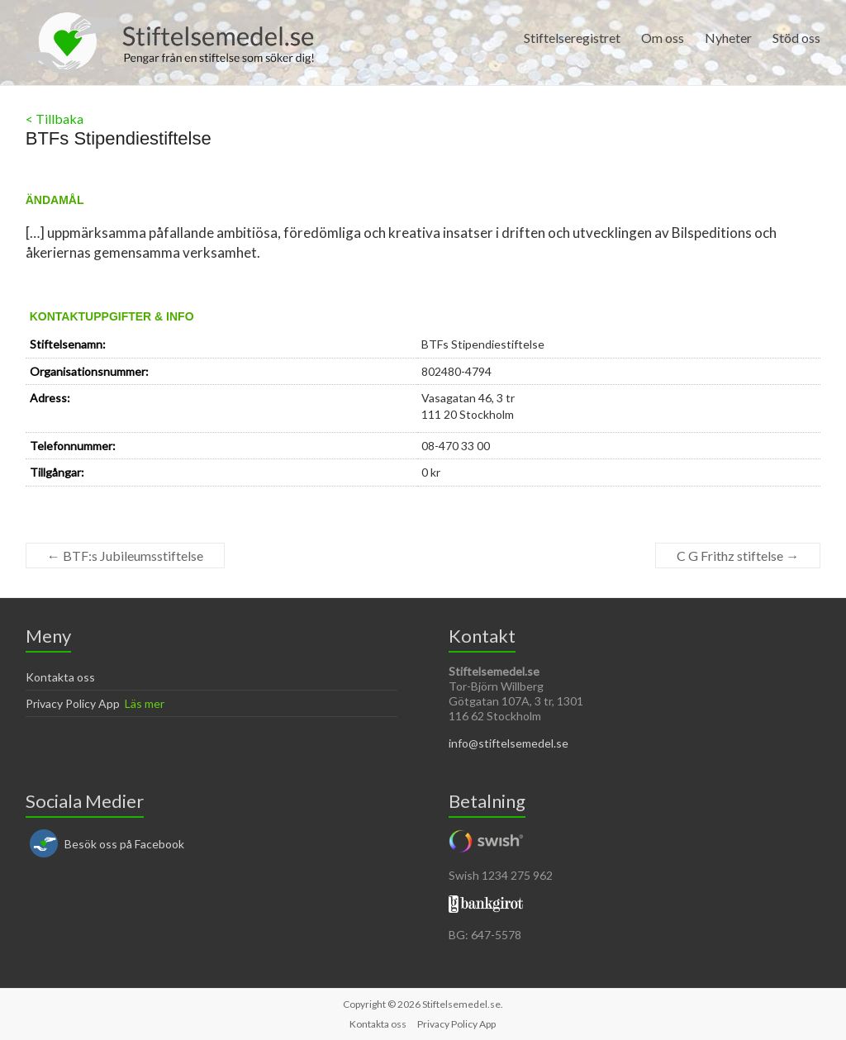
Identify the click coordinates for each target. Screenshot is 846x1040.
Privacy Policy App (73, 703)
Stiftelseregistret (572, 37)
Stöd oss (796, 37)
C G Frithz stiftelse (738, 555)
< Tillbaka (54, 118)
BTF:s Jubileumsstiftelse (125, 555)
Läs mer (144, 703)
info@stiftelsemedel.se (508, 743)
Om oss (662, 37)
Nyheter (728, 37)
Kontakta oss (60, 677)
